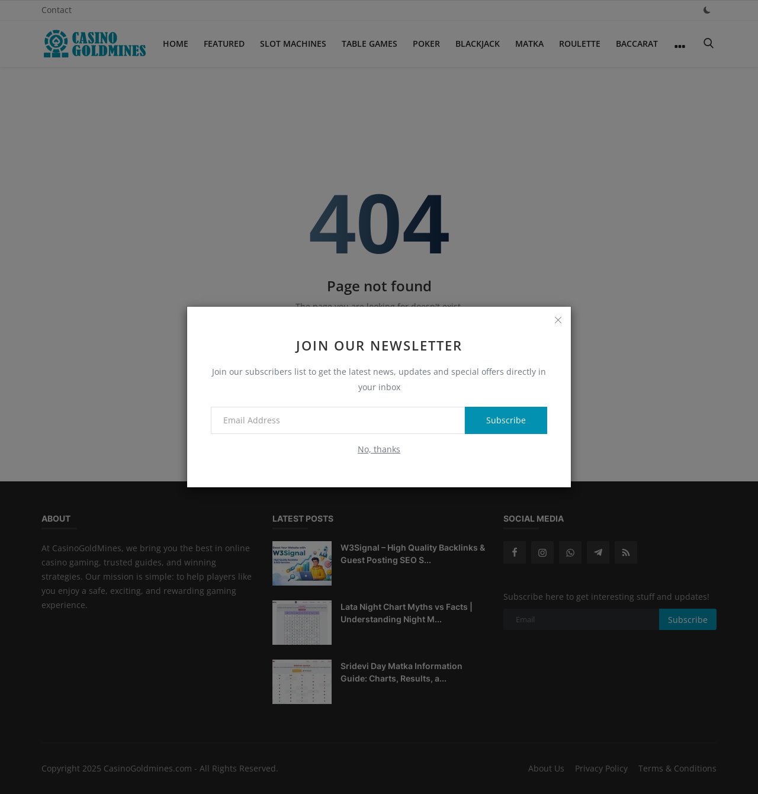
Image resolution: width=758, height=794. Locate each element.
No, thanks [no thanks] (379, 449)
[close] (558, 320)
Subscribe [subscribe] (506, 420)
